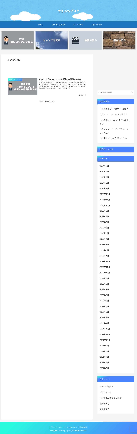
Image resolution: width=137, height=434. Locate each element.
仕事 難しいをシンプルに (110, 398)
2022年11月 (105, 267)
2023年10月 (105, 205)
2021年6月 (104, 363)
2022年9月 (104, 278)
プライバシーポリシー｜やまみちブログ (63, 427)
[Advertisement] (47, 68)
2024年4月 (104, 172)
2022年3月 (104, 312)
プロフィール (105, 392)
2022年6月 (104, 295)
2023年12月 (105, 194)
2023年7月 (104, 222)
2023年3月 (104, 245)
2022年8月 (104, 284)
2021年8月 (104, 351)
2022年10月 (105, 273)
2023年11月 (105, 200)
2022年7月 (104, 290)
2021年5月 (104, 368)
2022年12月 (105, 261)
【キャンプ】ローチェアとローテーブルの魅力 (115, 131)
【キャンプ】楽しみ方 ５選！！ (113, 114)
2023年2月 (104, 250)
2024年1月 (104, 188)
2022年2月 (104, 318)
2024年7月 (104, 166)
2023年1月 (104, 256)
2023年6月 (104, 228)
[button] (132, 92)
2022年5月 (104, 301)
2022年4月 (104, 306)
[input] (115, 92)
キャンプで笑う (106, 387)
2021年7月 (104, 357)
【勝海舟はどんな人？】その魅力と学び (115, 122)
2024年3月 (104, 177)
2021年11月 (105, 334)
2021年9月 (104, 346)
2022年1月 (104, 323)
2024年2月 (104, 183)
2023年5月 (104, 233)
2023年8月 (104, 217)
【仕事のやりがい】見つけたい (113, 138)
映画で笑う (104, 403)
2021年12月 (105, 329)
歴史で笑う (104, 409)
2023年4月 (104, 239)
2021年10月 (105, 340)
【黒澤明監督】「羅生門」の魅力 (114, 109)
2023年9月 (104, 211)
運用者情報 (83, 427)
